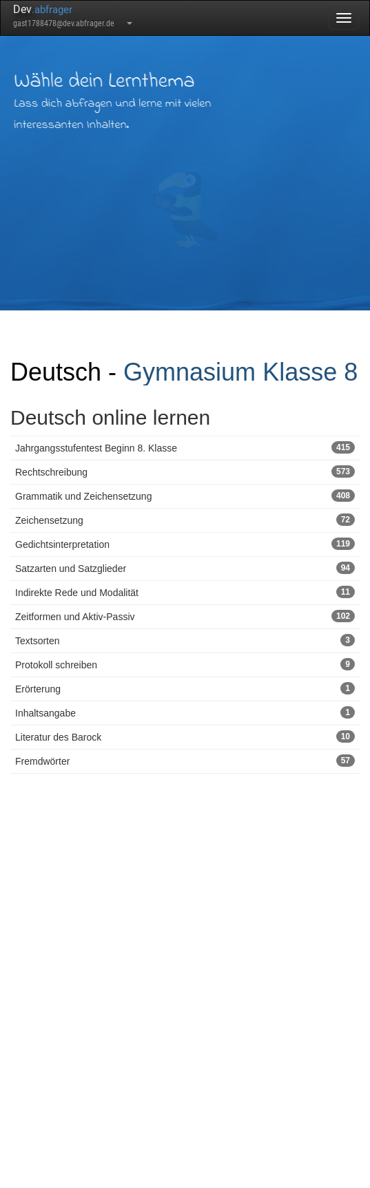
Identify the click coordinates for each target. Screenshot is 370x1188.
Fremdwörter (185, 760)
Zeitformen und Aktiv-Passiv (185, 616)
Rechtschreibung (185, 471)
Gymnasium (189, 372)
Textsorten (185, 640)
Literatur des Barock (185, 736)
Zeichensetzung (185, 519)
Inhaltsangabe (185, 712)
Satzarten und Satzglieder (185, 568)
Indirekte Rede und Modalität (185, 592)
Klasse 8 (310, 372)
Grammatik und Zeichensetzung (185, 495)
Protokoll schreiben (185, 664)
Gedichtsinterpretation (185, 544)
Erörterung (185, 688)
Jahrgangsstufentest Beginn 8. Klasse (185, 447)
